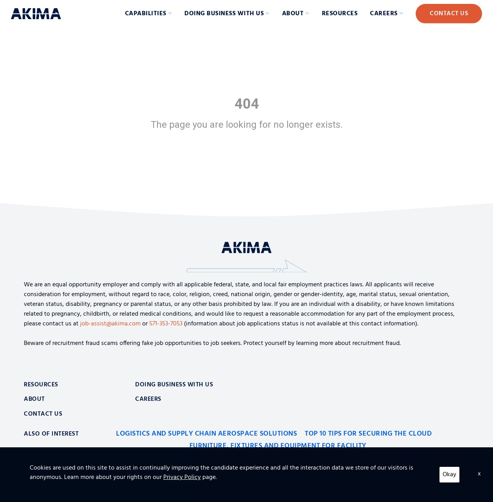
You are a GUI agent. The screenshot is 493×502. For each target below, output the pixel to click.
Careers (384, 13)
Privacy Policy (40, 490)
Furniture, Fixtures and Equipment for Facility (277, 446)
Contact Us (449, 14)
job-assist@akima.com (110, 324)
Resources (340, 13)
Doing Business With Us (174, 385)
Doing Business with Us (224, 13)
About (293, 13)
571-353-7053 (165, 324)
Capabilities (145, 13)
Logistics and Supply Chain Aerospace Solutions (206, 433)
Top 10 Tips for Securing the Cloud (368, 433)
